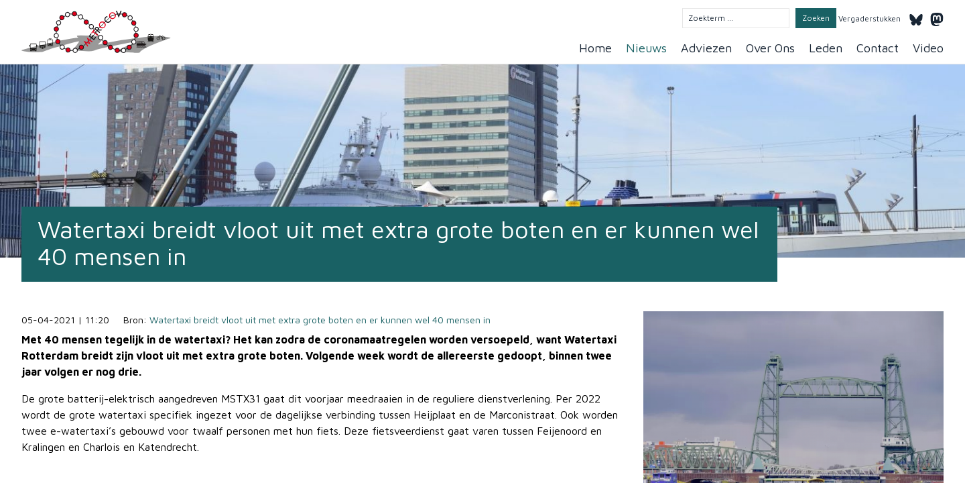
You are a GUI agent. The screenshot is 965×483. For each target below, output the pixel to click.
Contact (877, 48)
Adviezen (706, 48)
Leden (825, 48)
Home (595, 48)
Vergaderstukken (869, 18)
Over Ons (770, 48)
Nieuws (646, 48)
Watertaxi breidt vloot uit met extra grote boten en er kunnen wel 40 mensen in (320, 319)
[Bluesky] (916, 17)
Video (928, 48)
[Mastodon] (937, 17)
